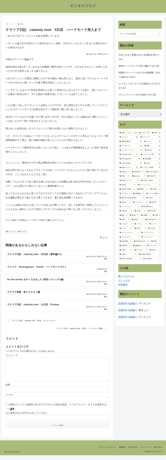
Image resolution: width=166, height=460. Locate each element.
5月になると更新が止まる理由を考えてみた (139, 57)
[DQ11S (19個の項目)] (152, 150)
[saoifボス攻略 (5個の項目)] (127, 189)
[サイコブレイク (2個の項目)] (129, 233)
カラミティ (11, 232)
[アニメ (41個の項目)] (152, 141)
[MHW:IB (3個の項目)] (154, 211)
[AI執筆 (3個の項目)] (145, 215)
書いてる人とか (126, 276)
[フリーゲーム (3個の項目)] (129, 207)
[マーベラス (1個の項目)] (153, 246)
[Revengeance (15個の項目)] (129, 159)
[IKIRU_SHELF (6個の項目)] (150, 181)
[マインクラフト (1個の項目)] (150, 233)
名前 (8, 389)
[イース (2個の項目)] (155, 224)
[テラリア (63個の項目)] (128, 137)
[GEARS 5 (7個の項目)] (138, 172)
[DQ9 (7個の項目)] (124, 176)
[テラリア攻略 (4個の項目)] (153, 194)
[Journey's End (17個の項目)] (128, 154)
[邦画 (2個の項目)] (124, 220)
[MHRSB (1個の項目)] (125, 246)
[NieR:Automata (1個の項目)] (130, 259)
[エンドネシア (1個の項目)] (150, 237)
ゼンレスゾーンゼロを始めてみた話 (137, 94)
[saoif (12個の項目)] (152, 163)
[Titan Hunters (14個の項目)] (130, 163)
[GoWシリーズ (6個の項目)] (129, 181)
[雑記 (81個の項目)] (156, 133)
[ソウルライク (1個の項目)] (129, 237)
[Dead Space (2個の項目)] (152, 220)
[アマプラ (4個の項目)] (124, 194)
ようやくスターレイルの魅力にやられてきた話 (140, 85)
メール (9, 399)
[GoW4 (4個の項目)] (124, 202)
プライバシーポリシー (104, 452)
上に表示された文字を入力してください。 (28, 418)
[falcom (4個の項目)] (153, 198)
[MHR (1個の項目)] (155, 241)
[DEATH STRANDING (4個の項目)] (131, 198)
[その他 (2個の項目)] (154, 228)
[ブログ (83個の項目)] (144, 133)
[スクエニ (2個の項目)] (140, 224)
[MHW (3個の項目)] (134, 215)
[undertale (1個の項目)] (151, 259)
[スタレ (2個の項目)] (125, 228)
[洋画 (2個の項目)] (156, 215)
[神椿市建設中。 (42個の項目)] (130, 141)
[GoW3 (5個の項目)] (127, 185)
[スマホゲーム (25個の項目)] (130, 146)
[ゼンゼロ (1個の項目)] (140, 250)
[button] (159, 33)
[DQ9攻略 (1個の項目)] (125, 241)
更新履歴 (123, 284)
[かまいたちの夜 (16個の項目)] (150, 154)
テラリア (22, 232)
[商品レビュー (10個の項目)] (128, 167)
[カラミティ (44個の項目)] (150, 137)
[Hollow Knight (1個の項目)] (149, 254)
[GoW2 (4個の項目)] (155, 189)
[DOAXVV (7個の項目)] (153, 176)
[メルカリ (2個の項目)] (125, 224)
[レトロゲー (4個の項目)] (140, 202)
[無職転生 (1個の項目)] (139, 246)
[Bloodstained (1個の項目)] (141, 241)
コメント (12, 356)
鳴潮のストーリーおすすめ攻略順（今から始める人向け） (140, 74)
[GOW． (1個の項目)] (125, 250)
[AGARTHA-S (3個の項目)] (150, 207)
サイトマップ (144, 452)
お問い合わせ (130, 452)
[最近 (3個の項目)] (123, 215)
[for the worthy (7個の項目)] (153, 172)
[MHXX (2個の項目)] (137, 220)
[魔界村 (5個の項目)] (142, 189)
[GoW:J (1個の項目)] (127, 254)
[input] (140, 34)
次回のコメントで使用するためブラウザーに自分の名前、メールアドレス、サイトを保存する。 (59, 409)
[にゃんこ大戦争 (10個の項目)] (150, 167)
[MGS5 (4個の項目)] (155, 202)
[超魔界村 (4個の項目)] (138, 194)
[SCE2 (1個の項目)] (155, 250)
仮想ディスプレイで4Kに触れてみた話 (139, 66)
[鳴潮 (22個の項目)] (152, 146)
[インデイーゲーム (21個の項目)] (130, 150)
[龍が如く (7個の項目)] (138, 176)
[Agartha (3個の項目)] (125, 211)
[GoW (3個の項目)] (139, 211)
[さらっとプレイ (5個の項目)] (149, 185)
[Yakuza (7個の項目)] (124, 172)
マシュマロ (124, 280)
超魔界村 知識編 (126, 303)
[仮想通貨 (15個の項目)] (151, 159)
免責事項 (119, 452)
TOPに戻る (157, 452)
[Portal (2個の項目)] (140, 228)
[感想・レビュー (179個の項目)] (128, 133)
